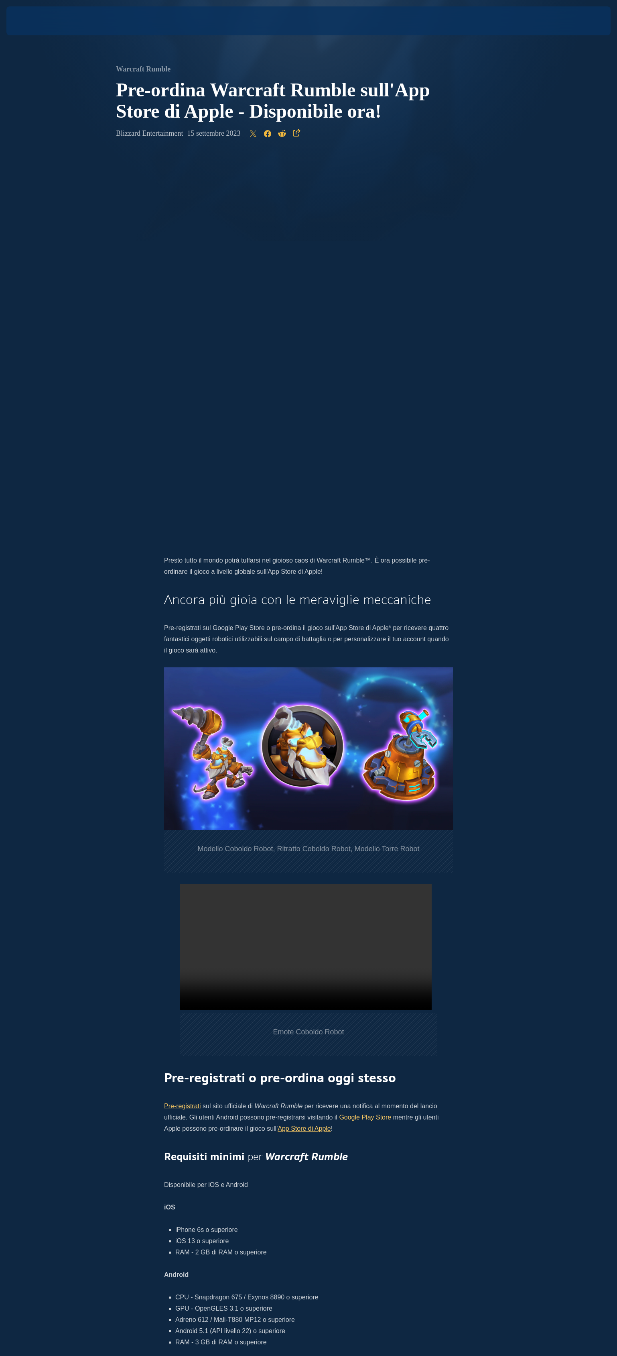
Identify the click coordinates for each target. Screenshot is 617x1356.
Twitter (225, 1031)
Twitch (322, 1031)
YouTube (261, 1031)
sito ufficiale (358, 1020)
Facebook (292, 1031)
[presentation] (36, 20)
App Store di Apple (304, 750)
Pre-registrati (182, 727)
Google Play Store (365, 739)
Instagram (198, 1031)
